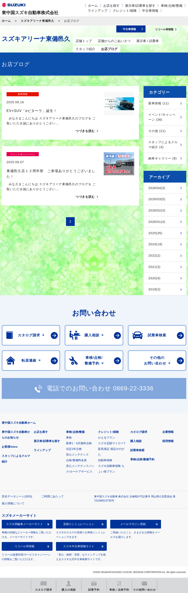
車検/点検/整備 (171, 5)
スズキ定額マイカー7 (111, 443)
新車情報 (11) (158, 103)
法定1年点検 (74, 449)
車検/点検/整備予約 (142, 459)
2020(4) (154, 278)
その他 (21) (157, 131)
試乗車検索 (137, 450)
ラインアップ (97, 10)
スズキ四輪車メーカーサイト (24, 524)
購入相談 (136, 441)
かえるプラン (106, 437)
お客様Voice (10, 446)
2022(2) (154, 255)
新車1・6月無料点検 (79, 443)
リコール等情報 (24, 546)
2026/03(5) (156, 199)
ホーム (93, 5)
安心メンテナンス (77, 454)
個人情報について (13, 503)
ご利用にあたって (52, 496)
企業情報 (168, 432)
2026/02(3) (156, 210)
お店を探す (111, 5)
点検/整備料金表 (76, 460)
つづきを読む (85, 123)
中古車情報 (150, 10)
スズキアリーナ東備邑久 (37, 20)
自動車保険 (105, 460)
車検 (69, 437)
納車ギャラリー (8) (162, 158)
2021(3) (154, 267)
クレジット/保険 (125, 10)
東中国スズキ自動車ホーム (19, 422)
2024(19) (155, 244)
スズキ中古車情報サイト (78, 546)
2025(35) (155, 233)
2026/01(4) (156, 222)
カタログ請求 (138, 432)
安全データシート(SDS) (17, 496)
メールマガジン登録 (133, 524)
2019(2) (154, 289)
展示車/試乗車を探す (140, 5)
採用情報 (168, 441)
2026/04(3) (156, 188)
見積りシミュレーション (78, 524)
